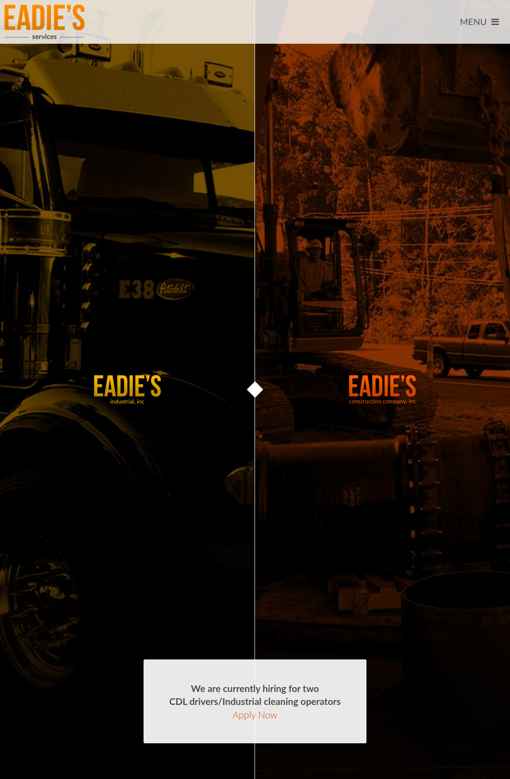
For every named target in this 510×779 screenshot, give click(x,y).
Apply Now (255, 714)
